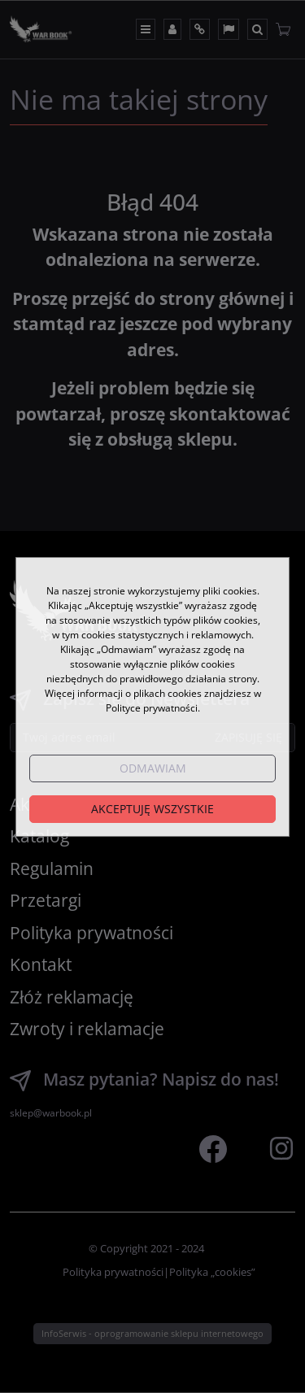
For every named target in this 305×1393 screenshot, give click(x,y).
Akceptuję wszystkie (152, 808)
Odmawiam (153, 768)
